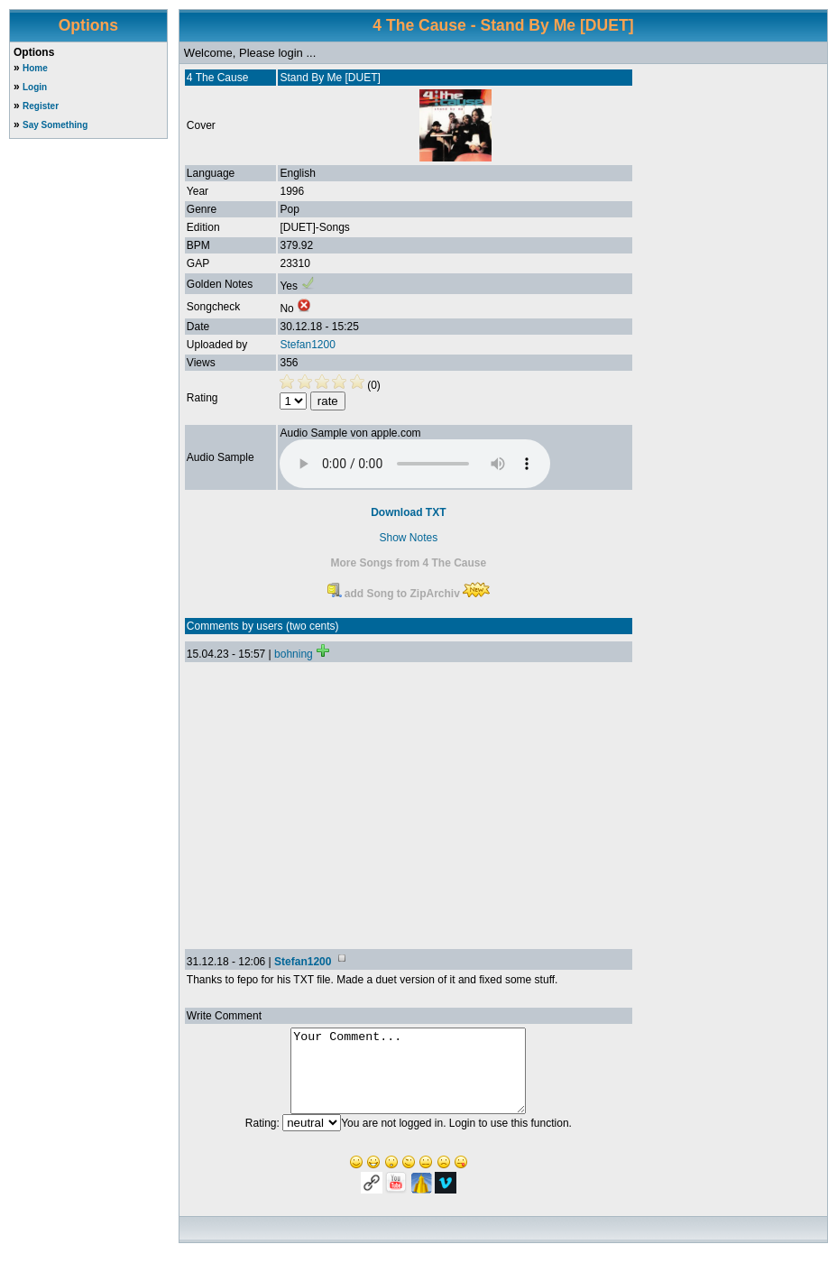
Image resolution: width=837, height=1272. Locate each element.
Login (35, 87)
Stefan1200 (307, 344)
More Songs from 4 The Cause (409, 563)
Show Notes (409, 537)
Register (41, 106)
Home (35, 68)
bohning (293, 654)
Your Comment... (408, 1079)
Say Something (55, 125)
